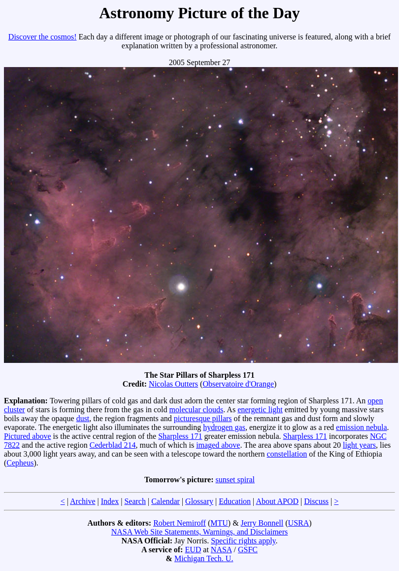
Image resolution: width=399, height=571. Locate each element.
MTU (219, 523)
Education (235, 501)
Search (135, 501)
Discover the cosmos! (42, 37)
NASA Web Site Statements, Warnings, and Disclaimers (199, 532)
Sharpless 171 (180, 436)
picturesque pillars (203, 418)
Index (110, 501)
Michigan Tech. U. (203, 558)
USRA (298, 523)
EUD (193, 549)
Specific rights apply (243, 540)
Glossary (199, 501)
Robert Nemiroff (179, 523)
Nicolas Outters (173, 384)
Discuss (316, 501)
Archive (83, 501)
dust (83, 418)
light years (359, 445)
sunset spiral (235, 479)
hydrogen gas (224, 427)
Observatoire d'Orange (238, 384)
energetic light (260, 409)
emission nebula (361, 427)
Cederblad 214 (113, 445)
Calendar (165, 501)
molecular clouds (196, 409)
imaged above (218, 445)
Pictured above (27, 436)
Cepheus (19, 463)
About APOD (277, 501)
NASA (221, 549)
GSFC (248, 549)
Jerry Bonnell (262, 523)
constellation (286, 454)
